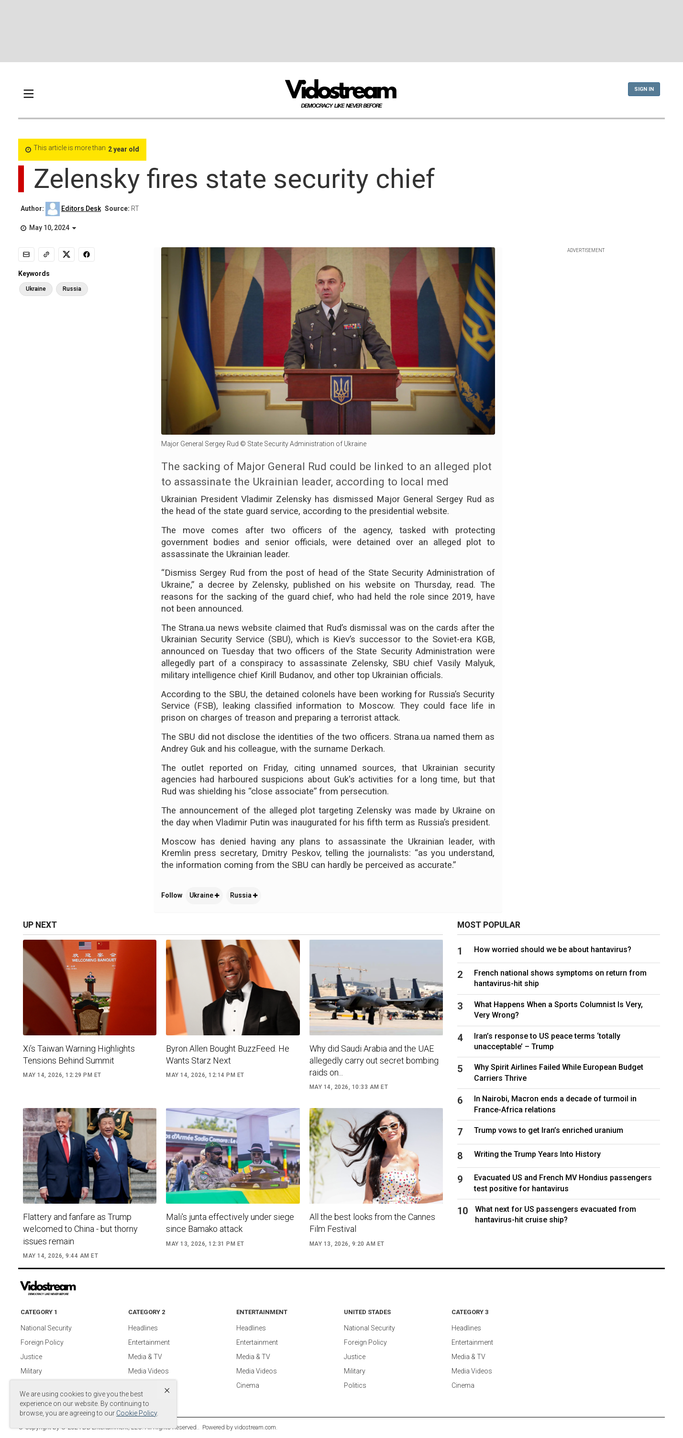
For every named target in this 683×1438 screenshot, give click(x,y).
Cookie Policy (136, 1413)
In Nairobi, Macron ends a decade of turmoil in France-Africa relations (555, 1104)
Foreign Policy (42, 1342)
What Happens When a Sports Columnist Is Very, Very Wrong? (558, 1010)
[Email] (26, 254)
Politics (355, 1385)
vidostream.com (255, 1427)
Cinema (247, 1385)
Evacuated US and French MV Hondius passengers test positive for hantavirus (563, 1183)
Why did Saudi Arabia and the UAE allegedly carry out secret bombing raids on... (374, 1060)
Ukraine (204, 895)
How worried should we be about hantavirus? (552, 949)
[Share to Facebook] (86, 254)
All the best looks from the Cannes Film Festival (372, 1223)
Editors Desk (81, 208)
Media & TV (145, 1357)
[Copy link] (46, 254)
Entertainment (149, 1342)
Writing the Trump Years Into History (537, 1154)
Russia (243, 895)
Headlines (143, 1328)
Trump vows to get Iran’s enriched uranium (548, 1130)
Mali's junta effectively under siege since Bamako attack (230, 1223)
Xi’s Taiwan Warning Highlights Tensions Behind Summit (79, 1054)
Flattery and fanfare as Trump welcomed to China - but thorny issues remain (80, 1229)
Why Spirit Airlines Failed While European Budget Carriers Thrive (558, 1072)
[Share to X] (66, 254)
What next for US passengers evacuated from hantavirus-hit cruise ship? (555, 1214)
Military (31, 1371)
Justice (31, 1357)
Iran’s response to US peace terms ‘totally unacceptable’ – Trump (547, 1041)
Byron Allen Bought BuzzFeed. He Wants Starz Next (227, 1054)
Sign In (644, 89)
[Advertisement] (341, 31)
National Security (46, 1328)
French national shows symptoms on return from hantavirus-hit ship (560, 978)
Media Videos (148, 1371)
